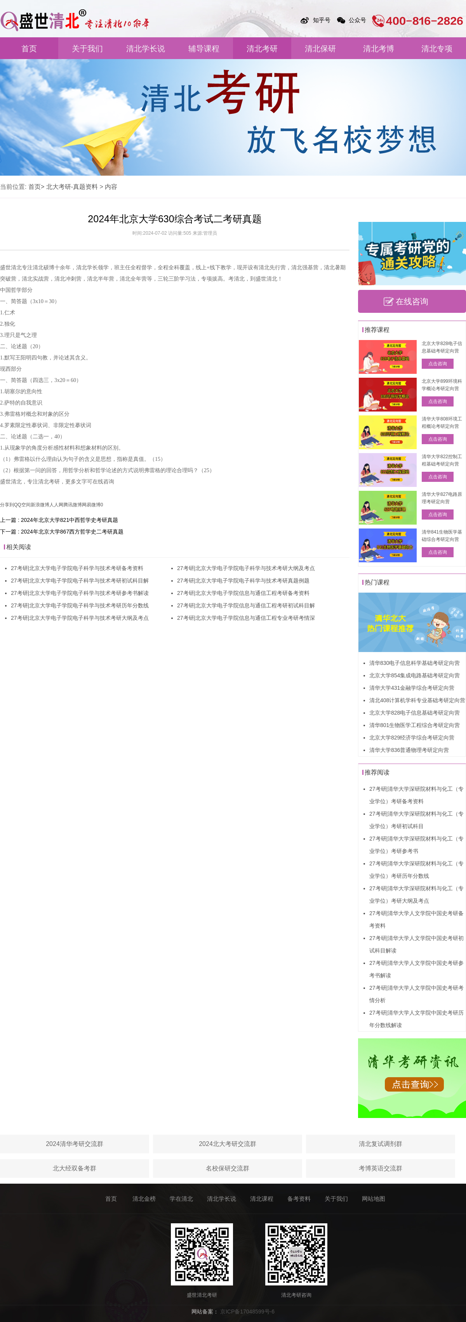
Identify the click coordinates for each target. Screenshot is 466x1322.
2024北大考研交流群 (227, 1144)
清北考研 (262, 48)
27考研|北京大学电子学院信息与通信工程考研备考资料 (243, 593)
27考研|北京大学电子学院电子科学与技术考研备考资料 (77, 568)
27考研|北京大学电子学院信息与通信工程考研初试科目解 (246, 605)
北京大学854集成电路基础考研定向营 (414, 675)
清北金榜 (144, 1198)
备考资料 (299, 1198)
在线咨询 (412, 301)
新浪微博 (40, 505)
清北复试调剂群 (380, 1144)
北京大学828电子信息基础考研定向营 (414, 713)
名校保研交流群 (227, 1168)
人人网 (56, 505)
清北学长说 (145, 48)
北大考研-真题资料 (72, 186)
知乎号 (321, 20)
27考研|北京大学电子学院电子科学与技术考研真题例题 (243, 580)
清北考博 (378, 48)
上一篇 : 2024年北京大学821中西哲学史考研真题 (59, 520)
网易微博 (91, 505)
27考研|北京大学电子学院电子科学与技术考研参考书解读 (80, 593)
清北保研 (320, 48)
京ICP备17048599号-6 (247, 1311)
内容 (111, 186)
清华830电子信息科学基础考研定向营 (414, 663)
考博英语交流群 (380, 1168)
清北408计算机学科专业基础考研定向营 (417, 700)
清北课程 (261, 1198)
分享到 (7, 505)
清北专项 (436, 48)
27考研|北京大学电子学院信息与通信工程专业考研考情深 (246, 618)
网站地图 (373, 1198)
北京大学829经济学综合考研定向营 (411, 737)
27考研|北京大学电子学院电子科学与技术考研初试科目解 (80, 580)
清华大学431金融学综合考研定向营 (411, 688)
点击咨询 (437, 363)
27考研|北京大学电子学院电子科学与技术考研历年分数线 (80, 605)
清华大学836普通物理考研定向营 (409, 750)
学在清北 (181, 1198)
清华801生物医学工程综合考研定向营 (414, 725)
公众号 (357, 20)
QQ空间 (22, 505)
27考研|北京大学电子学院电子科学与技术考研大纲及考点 (80, 618)
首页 (29, 48)
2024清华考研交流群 (74, 1144)
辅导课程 (203, 48)
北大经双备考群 (74, 1168)
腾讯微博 (72, 505)
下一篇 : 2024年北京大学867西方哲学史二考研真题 (61, 531)
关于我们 (87, 48)
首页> (36, 186)
